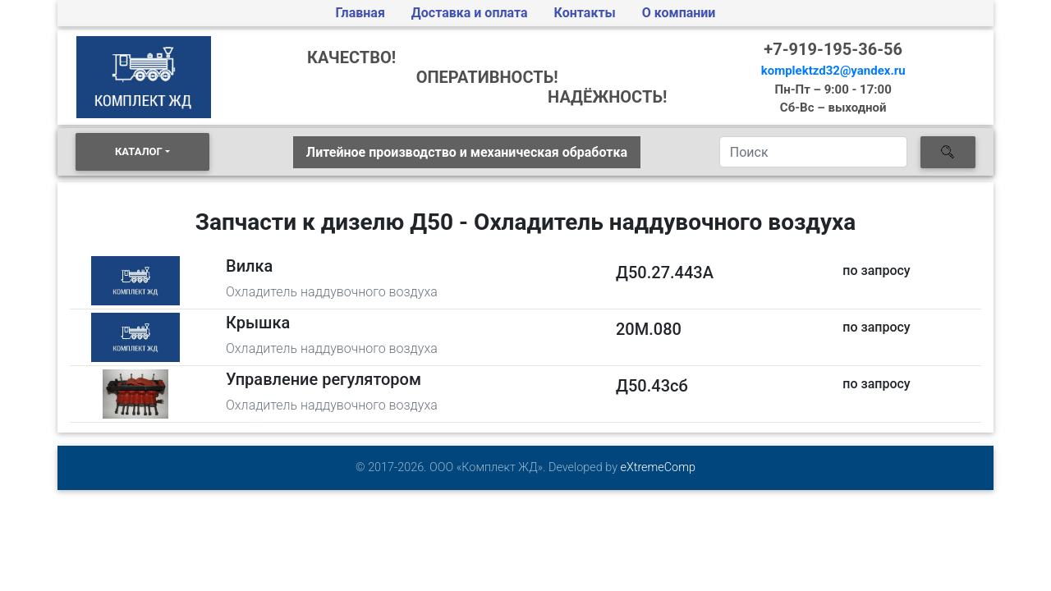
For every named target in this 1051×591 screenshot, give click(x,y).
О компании (679, 13)
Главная (360, 13)
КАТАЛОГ (139, 151)
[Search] (813, 151)
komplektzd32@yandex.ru (833, 70)
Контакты (585, 13)
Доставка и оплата (469, 13)
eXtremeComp (658, 467)
